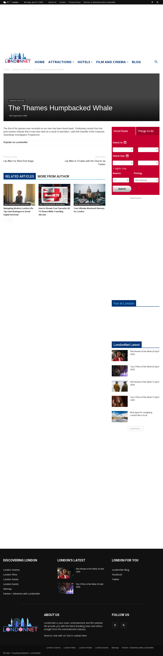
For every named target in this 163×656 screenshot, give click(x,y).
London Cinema (11, 569)
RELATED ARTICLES (19, 176)
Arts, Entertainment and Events (17, 204)
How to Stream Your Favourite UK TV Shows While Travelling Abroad (54, 211)
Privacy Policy (75, 2)
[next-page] (11, 220)
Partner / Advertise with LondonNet (21, 593)
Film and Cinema (112, 62)
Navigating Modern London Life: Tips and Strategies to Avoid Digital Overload (19, 211)
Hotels (85, 62)
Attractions (61, 62)
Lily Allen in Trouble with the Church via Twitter (85, 163)
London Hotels (10, 579)
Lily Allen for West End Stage (19, 161)
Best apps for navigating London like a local (141, 414)
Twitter (115, 579)
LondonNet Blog (120, 569)
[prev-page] (5, 220)
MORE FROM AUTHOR (53, 176)
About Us (52, 2)
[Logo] (18, 63)
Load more (136, 428)
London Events (11, 584)
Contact (62, 2)
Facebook (117, 574)
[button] (156, 62)
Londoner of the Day (21, 69)
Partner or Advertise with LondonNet (99, 2)
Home (40, 62)
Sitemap (7, 588)
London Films (10, 574)
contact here (80, 635)
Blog (136, 62)
